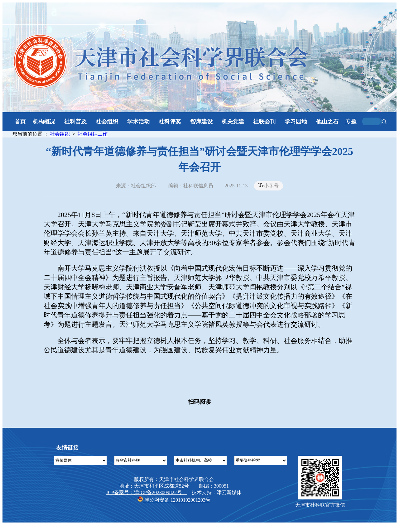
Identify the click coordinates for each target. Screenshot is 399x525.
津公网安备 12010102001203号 (173, 500)
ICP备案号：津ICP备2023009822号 (146, 492)
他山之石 (327, 121)
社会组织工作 (93, 134)
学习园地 (296, 121)
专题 (351, 121)
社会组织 (60, 134)
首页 (20, 121)
